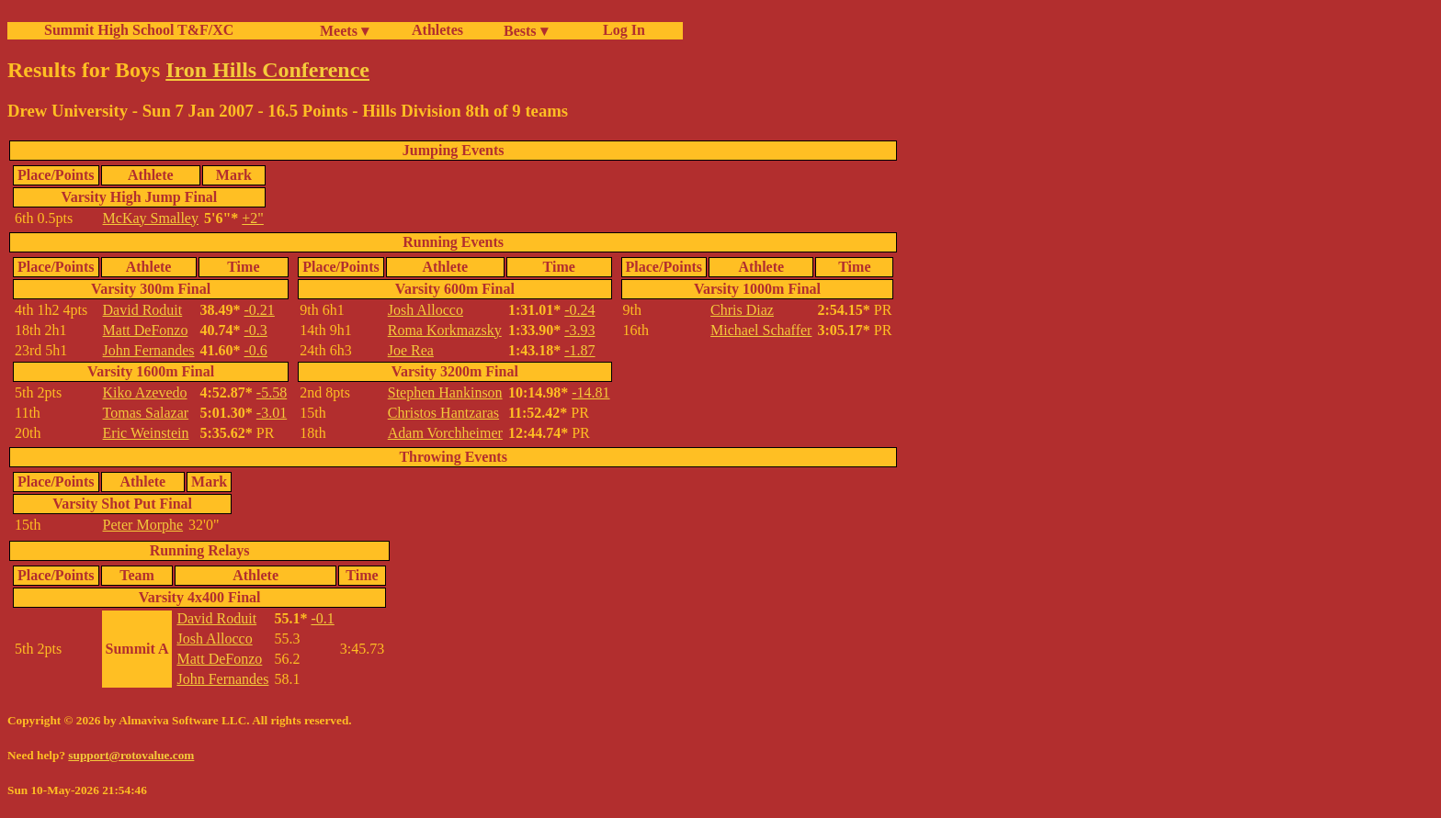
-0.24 (579, 310)
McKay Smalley (151, 218)
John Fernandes (149, 350)
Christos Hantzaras (443, 412)
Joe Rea (411, 350)
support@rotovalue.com (131, 755)
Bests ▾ (526, 31)
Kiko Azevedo (145, 392)
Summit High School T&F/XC (138, 30)
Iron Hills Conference (267, 70)
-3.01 (271, 412)
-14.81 (590, 392)
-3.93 (579, 330)
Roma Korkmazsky (445, 330)
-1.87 (579, 350)
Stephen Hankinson (445, 392)
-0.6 (255, 350)
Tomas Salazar (146, 412)
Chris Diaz (742, 310)
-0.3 (255, 330)
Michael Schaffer (760, 330)
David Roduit (143, 310)
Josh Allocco (425, 310)
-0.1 (322, 618)
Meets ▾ (344, 31)
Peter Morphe (143, 524)
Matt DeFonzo (145, 330)
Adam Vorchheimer (445, 433)
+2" (253, 218)
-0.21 (259, 310)
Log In (620, 30)
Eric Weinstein (146, 433)
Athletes (437, 30)
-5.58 (271, 392)
